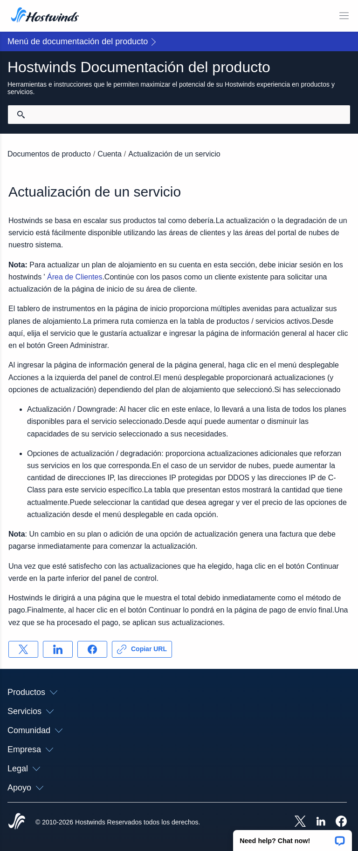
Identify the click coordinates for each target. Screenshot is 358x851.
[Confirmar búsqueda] (21, 114)
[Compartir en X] (23, 649)
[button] (292, 837)
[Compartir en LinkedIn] (58, 649)
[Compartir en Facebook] (92, 649)
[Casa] (45, 16)
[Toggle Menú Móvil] (344, 15)
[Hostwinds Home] (16, 822)
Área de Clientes (74, 277)
